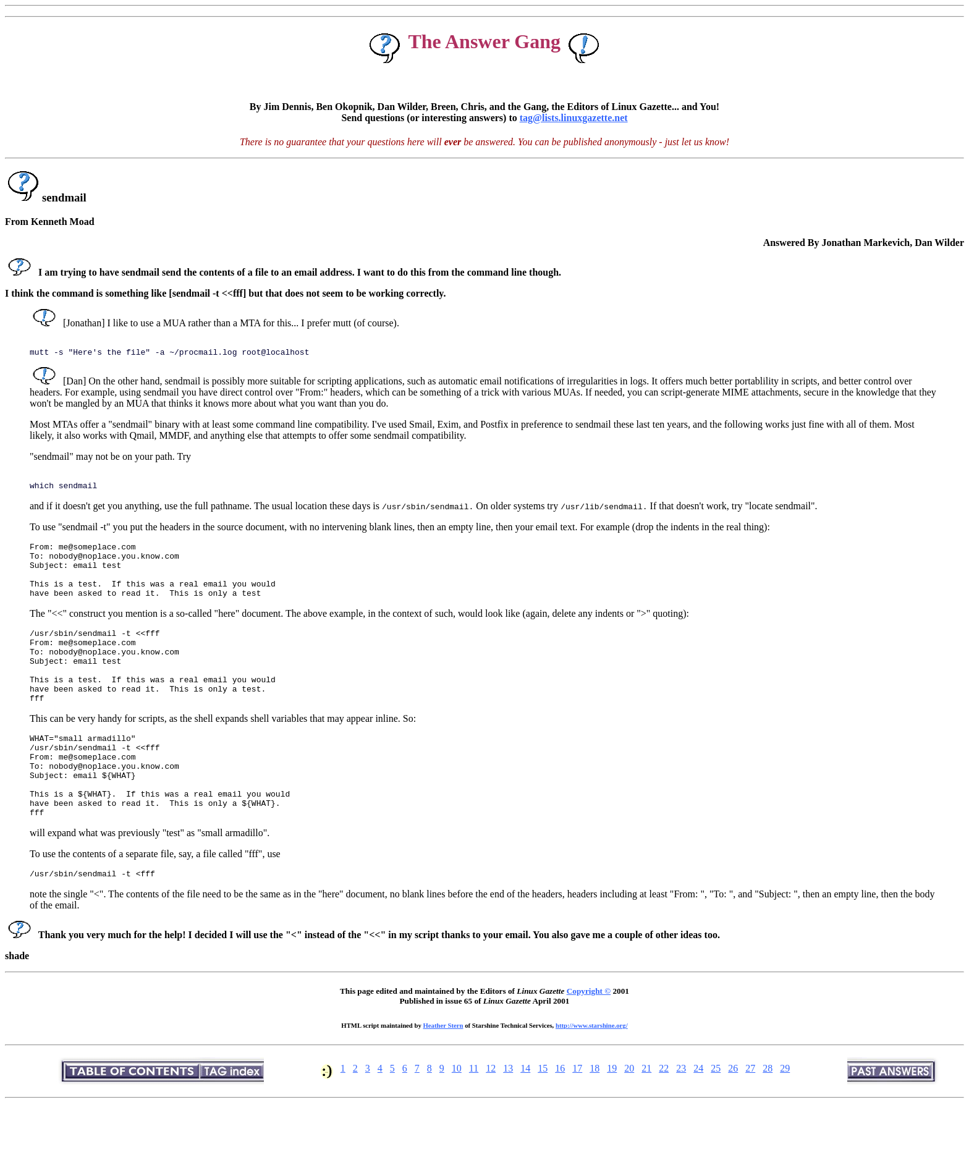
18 (594, 1120)
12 (491, 1120)
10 (457, 1120)
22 (664, 1120)
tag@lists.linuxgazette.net (574, 117)
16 (560, 1120)
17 (577, 1120)
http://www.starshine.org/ (592, 1077)
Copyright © (589, 1043)
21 (646, 1120)
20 (629, 1120)
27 (750, 1120)
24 (698, 1120)
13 (508, 1120)
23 (681, 1120)
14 (525, 1120)
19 (612, 1120)
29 (785, 1120)
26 (733, 1120)
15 (543, 1120)
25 (716, 1120)
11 (473, 1120)
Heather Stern (443, 1077)
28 (767, 1120)
